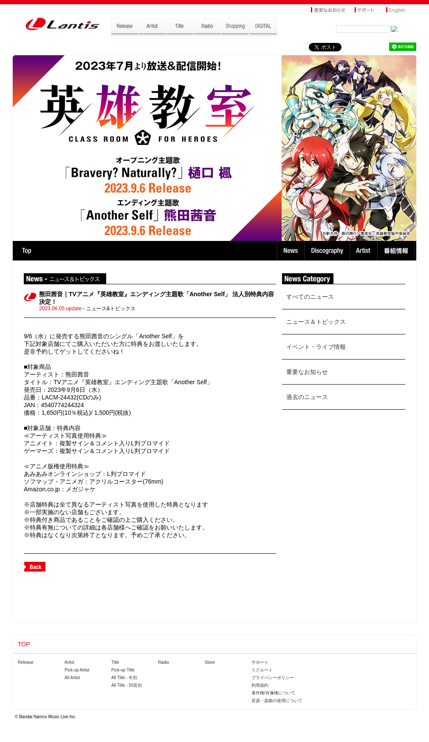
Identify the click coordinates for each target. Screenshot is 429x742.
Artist (364, 251)
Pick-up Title (122, 670)
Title (115, 662)
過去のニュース (307, 397)
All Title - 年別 (124, 677)
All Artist (72, 677)
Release (26, 662)
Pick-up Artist (77, 670)
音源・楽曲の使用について (276, 700)
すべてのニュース (310, 296)
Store (210, 662)
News (290, 251)
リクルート (262, 670)
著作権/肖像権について (273, 693)
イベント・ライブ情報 (316, 346)
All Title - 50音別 (126, 685)
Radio (163, 662)
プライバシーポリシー (272, 677)
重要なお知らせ (307, 371)
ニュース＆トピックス (316, 321)
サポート (259, 662)
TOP (26, 251)
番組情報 (397, 251)
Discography (328, 251)
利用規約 (259, 685)
